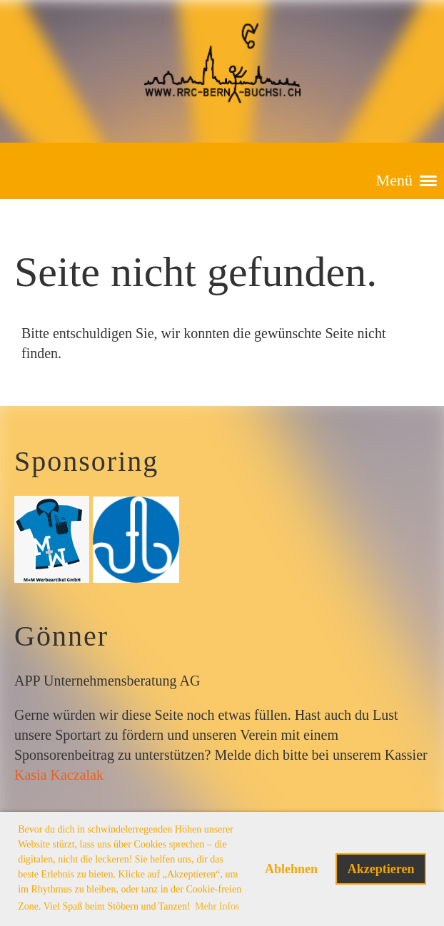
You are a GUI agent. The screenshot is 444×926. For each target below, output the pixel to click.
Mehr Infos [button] (217, 906)
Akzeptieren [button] (381, 869)
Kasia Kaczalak (59, 775)
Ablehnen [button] (291, 869)
